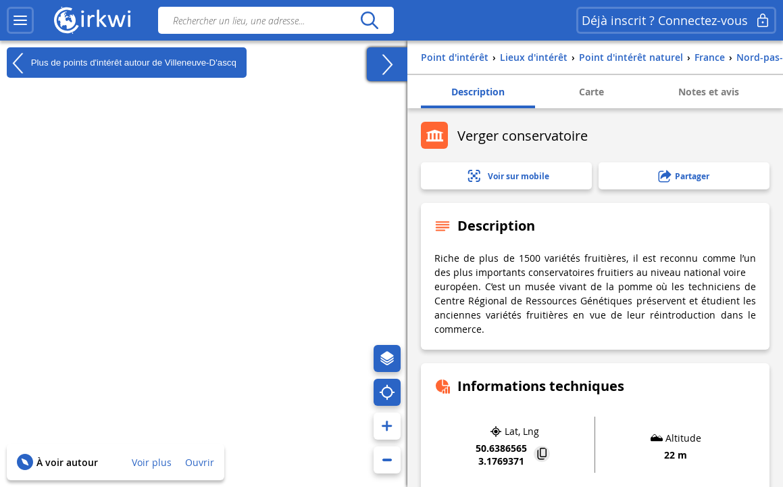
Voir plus (152, 462)
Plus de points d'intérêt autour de (121, 63)
